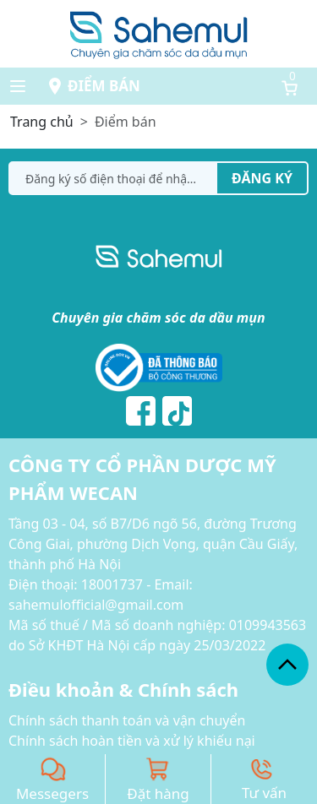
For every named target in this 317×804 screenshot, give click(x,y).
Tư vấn (264, 792)
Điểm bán (104, 85)
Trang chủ (42, 121)
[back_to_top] (287, 665)
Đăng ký (262, 178)
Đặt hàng (158, 793)
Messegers (52, 793)
